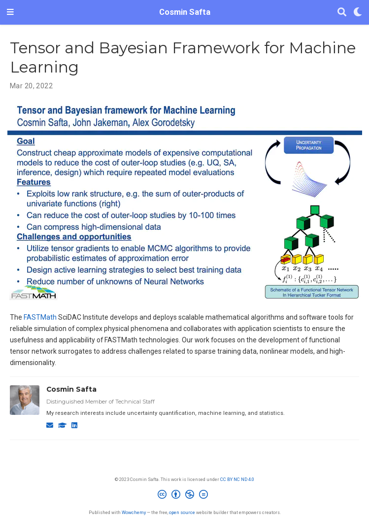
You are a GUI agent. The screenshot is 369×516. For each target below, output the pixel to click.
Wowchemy (134, 512)
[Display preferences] (357, 12)
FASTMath (40, 317)
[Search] (341, 12)
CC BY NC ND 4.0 (237, 479)
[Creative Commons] (185, 496)
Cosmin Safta (184, 12)
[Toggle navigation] (10, 12)
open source (182, 512)
